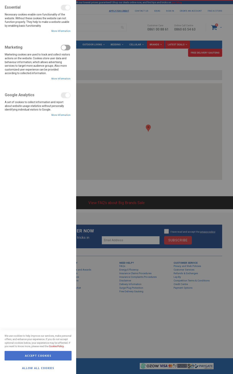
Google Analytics (65, 95)
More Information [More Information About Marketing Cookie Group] (60, 78)
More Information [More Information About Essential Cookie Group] (60, 31)
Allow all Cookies (38, 367)
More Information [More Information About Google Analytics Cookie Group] (60, 115)
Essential (65, 7)
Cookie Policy (56, 346)
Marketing (65, 47)
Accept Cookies (38, 355)
